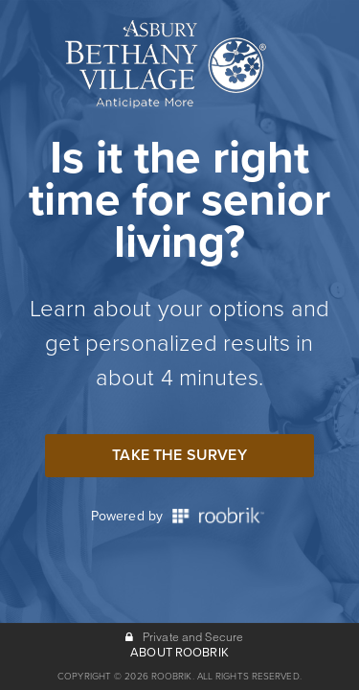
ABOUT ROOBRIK (179, 652)
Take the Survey (179, 455)
